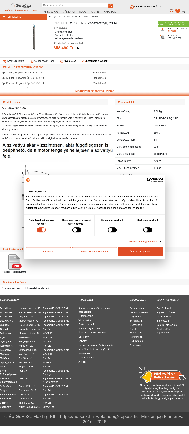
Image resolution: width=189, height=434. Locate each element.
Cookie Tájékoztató (167, 324)
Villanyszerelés (86, 357)
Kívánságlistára (13, 61)
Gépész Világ (137, 308)
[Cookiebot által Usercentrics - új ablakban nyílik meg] (149, 180)
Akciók (81, 361)
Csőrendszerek (86, 324)
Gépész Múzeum (139, 312)
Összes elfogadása (140, 251)
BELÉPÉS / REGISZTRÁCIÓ (145, 6)
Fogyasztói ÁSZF (166, 312)
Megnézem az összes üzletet (94, 90)
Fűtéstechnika (85, 315)
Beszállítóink (136, 324)
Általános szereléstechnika (92, 332)
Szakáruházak (164, 308)
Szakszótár (135, 345)
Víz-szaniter (84, 320)
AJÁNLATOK (69, 11)
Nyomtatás (68, 61)
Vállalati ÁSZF (164, 316)
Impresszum (163, 320)
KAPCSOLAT (111, 11)
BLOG (82, 11)
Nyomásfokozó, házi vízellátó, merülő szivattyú (78, 16)
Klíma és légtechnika (89, 328)
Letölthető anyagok (95, 61)
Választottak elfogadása (94, 251)
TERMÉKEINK (10, 17)
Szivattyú (53, 16)
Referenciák (136, 336)
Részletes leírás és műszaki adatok (68, 43)
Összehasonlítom (42, 61)
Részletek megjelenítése (143, 241)
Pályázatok (135, 316)
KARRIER (95, 11)
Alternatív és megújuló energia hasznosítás (94, 310)
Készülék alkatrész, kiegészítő (94, 349)
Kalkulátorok (136, 340)
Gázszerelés (85, 353)
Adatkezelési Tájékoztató (163, 331)
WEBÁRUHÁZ (50, 11)
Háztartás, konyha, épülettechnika (96, 345)
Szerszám (83, 336)
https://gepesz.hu (77, 416)
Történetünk (136, 320)
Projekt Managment (136, 331)
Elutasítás (48, 251)
